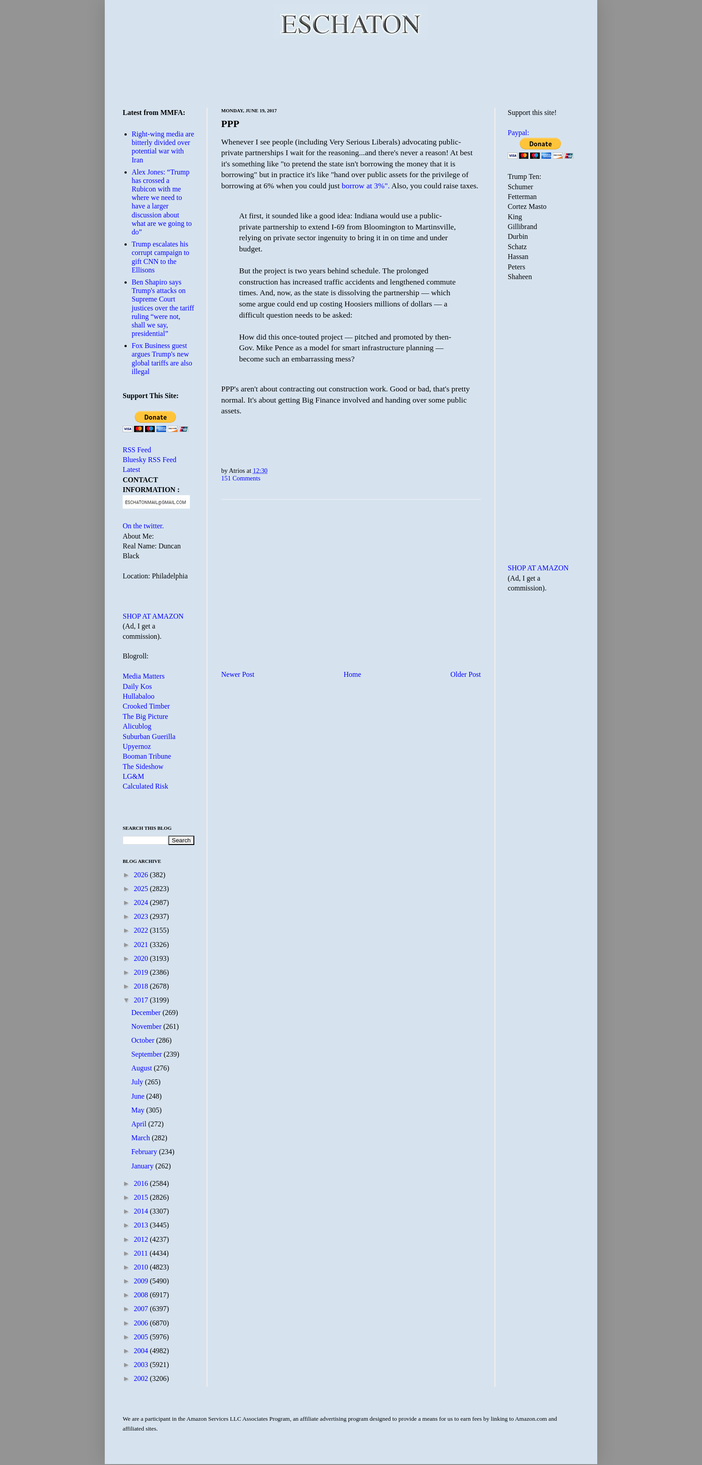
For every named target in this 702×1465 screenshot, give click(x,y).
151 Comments (241, 478)
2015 (142, 1197)
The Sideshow (143, 766)
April (139, 1124)
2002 (142, 1378)
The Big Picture (145, 716)
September (147, 1054)
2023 (142, 916)
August (142, 1068)
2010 (142, 1267)
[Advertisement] (351, 71)
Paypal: (518, 132)
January (143, 1166)
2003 (142, 1364)
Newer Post (237, 674)
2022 (142, 930)
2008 (142, 1295)
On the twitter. (143, 526)
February (145, 1151)
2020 (142, 958)
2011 (142, 1253)
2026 (142, 875)
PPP (230, 123)
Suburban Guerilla (149, 736)
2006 (142, 1323)
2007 (142, 1308)
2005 (142, 1337)
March (141, 1138)
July (138, 1082)
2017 (142, 1000)
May (138, 1110)
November (147, 1026)
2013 (142, 1225)
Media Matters (144, 676)
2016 (142, 1183)
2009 (142, 1281)
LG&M (133, 776)
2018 (142, 986)
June (138, 1096)
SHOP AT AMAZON (153, 616)
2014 (142, 1211)
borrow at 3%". (366, 185)
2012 (142, 1239)
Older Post (465, 674)
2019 (142, 972)
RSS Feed (137, 450)
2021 (142, 944)
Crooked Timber (146, 706)
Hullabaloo (138, 696)
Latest (131, 469)
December (147, 1012)
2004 (142, 1351)
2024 (142, 902)
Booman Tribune (147, 756)
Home (352, 674)
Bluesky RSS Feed (149, 459)
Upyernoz (137, 746)
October (143, 1040)
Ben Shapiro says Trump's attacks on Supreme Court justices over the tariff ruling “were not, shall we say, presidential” (163, 307)
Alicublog (137, 726)
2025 (142, 888)
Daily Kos (137, 686)
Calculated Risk (145, 786)
